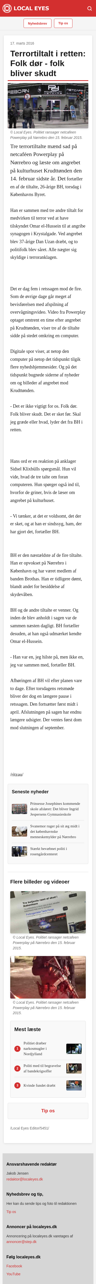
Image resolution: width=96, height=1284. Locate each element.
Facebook (14, 1266)
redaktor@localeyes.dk (24, 1179)
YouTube (13, 1274)
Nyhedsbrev (37, 23)
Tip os (63, 23)
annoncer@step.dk (21, 1242)
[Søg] (89, 8)
